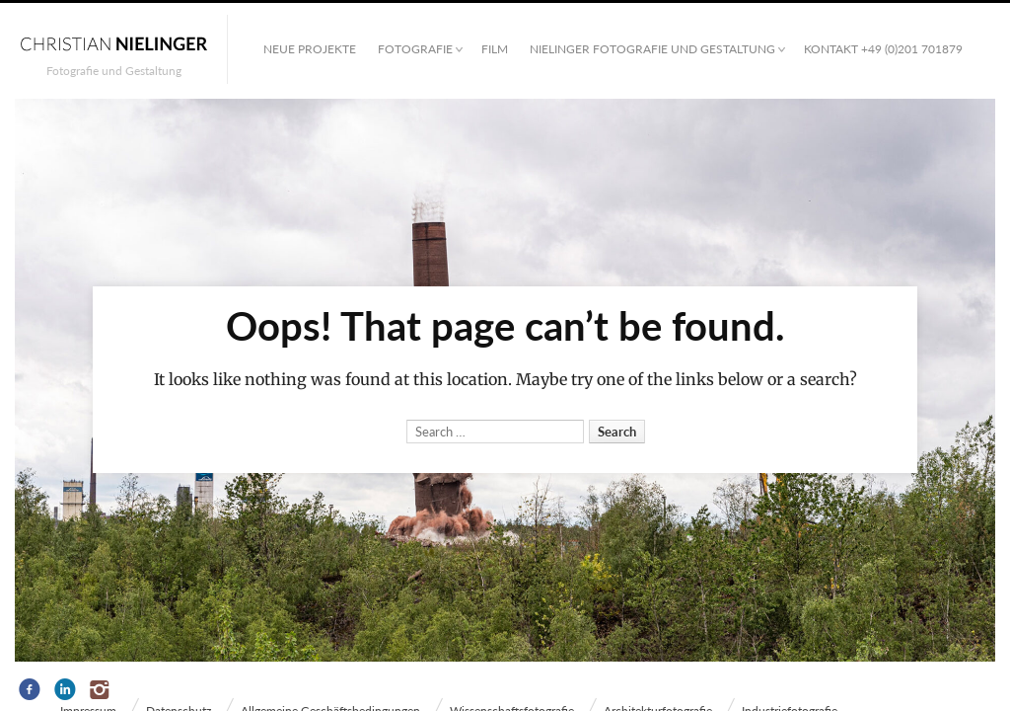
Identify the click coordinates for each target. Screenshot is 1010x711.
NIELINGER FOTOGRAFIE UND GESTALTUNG (652, 48)
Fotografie (415, 48)
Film (494, 48)
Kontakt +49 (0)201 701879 (883, 48)
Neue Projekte (309, 48)
